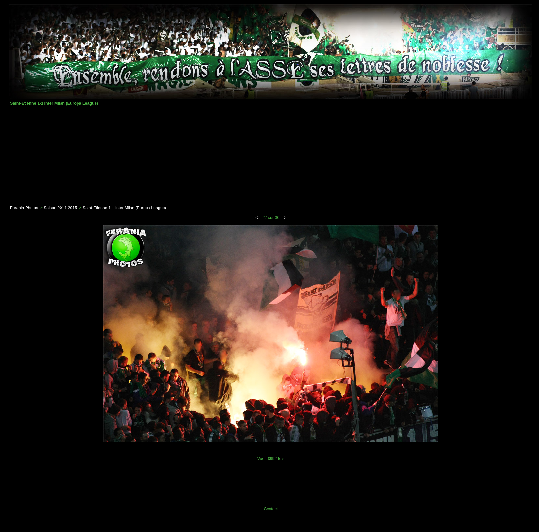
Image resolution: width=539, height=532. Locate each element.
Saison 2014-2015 (60, 208)
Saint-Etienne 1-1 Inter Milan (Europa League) (124, 208)
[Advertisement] (271, 155)
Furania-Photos (24, 208)
